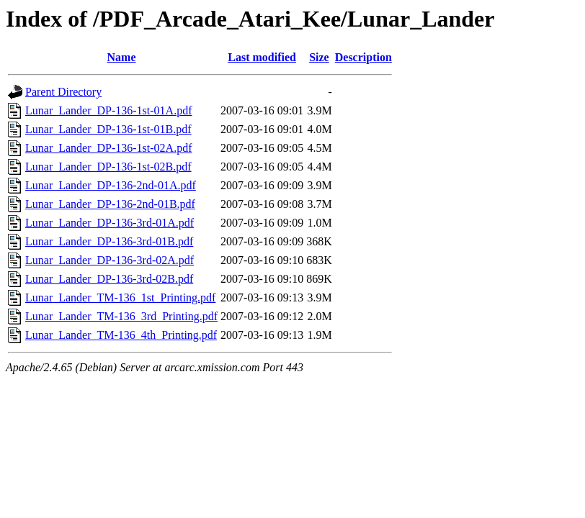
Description (363, 57)
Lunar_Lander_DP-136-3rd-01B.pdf (109, 241)
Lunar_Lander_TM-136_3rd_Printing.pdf (121, 316)
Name (121, 57)
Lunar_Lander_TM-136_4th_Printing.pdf (121, 335)
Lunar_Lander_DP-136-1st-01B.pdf (108, 129)
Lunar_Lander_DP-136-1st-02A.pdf (108, 148)
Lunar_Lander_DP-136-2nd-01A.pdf (110, 185)
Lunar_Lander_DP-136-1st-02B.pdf (108, 166)
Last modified (262, 57)
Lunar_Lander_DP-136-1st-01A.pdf (108, 110)
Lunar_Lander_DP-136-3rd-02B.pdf (109, 279)
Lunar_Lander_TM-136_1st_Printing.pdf (120, 297)
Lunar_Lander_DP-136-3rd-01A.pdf (109, 223)
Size (319, 57)
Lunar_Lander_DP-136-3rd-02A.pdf (109, 260)
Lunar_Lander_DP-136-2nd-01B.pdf (110, 204)
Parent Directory (63, 92)
